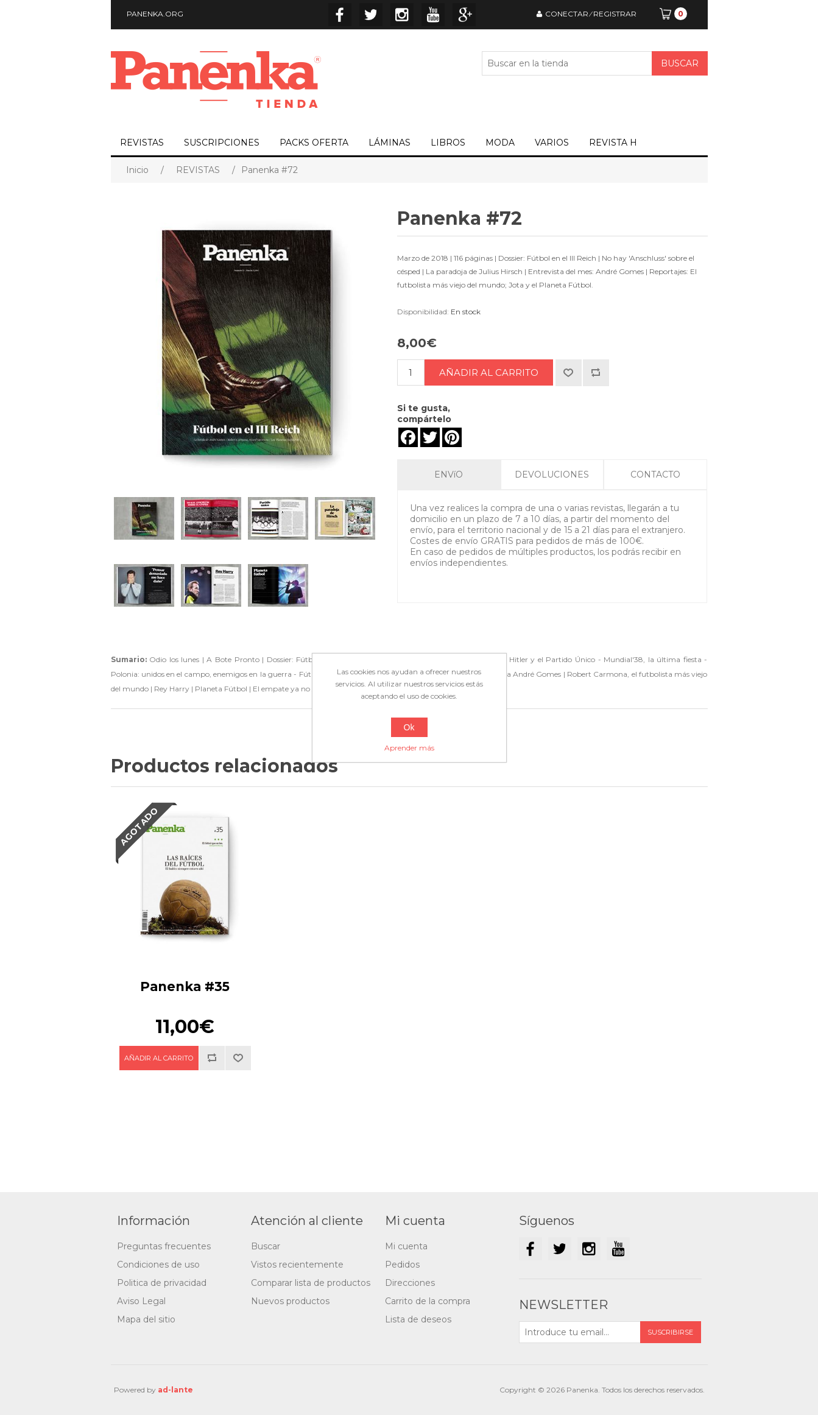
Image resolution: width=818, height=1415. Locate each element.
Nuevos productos (290, 1301)
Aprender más (409, 747)
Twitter (371, 14)
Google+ (464, 14)
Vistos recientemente (297, 1264)
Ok (409, 727)
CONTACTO (655, 474)
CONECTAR (566, 13)
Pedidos (402, 1264)
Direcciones (410, 1282)
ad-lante (175, 1389)
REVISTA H (613, 142)
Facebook (339, 14)
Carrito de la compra (427, 1301)
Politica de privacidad (161, 1282)
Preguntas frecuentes (164, 1246)
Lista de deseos (418, 1319)
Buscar (265, 1246)
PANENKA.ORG (155, 13)
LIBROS (448, 142)
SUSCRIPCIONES (221, 142)
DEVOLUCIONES (552, 474)
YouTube (433, 14)
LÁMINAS (389, 142)
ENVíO (448, 474)
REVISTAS (142, 142)
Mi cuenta (406, 1246)
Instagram (402, 14)
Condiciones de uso (158, 1264)
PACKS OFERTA (314, 142)
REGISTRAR (614, 13)
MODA (500, 142)
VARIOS (552, 142)
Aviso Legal (141, 1301)
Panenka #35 (185, 986)
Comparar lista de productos (310, 1282)
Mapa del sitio (146, 1319)
